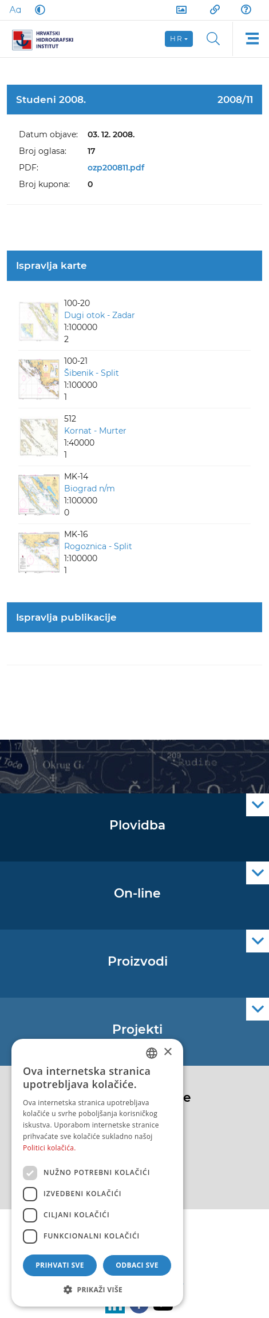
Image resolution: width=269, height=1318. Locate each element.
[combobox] (151, 1053)
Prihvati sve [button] (59, 1265)
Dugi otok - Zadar (99, 315)
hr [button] (176, 38)
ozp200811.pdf (116, 167)
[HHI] (47, 39)
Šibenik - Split (91, 373)
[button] (97, 1289)
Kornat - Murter (95, 431)
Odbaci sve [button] (137, 1265)
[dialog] (97, 1173)
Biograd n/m (89, 488)
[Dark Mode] (38, 9)
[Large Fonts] (15, 9)
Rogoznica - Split (98, 546)
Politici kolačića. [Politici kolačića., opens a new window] (49, 1148)
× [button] (167, 1052)
